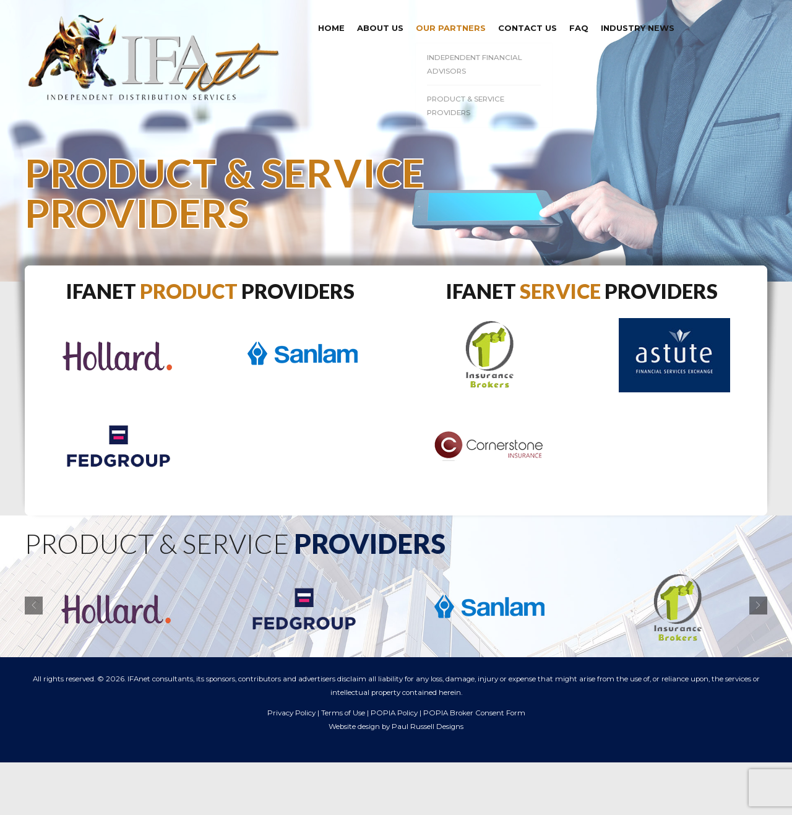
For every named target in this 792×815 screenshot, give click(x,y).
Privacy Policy (291, 713)
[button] (34, 605)
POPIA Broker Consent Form (474, 713)
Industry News (637, 28)
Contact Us (527, 28)
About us (380, 28)
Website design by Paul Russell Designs (396, 726)
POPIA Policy (394, 713)
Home (331, 28)
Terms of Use (343, 713)
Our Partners (451, 28)
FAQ (578, 28)
